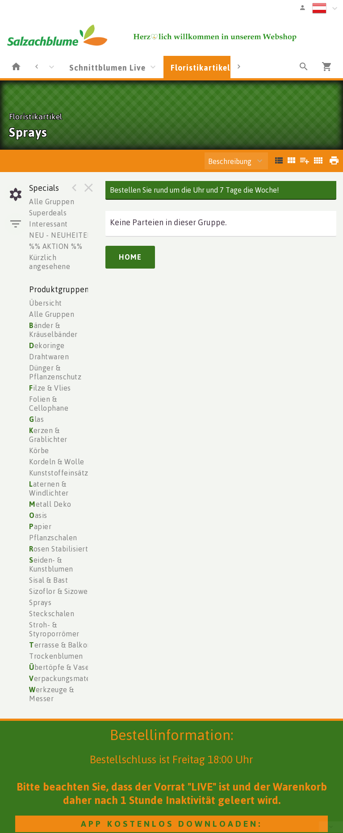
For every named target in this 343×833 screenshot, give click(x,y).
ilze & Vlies (50, 387)
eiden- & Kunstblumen (51, 564)
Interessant (48, 223)
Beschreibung (229, 161)
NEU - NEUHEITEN (61, 235)
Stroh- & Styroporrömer (54, 629)
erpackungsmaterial (65, 678)
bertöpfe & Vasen (61, 667)
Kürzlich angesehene (49, 262)
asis (38, 515)
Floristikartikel (200, 67)
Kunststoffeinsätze (60, 472)
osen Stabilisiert (58, 548)
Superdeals (48, 212)
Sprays (40, 602)
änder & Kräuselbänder (53, 330)
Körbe (39, 450)
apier (40, 526)
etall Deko (50, 504)
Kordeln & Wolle (56, 461)
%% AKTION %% (55, 246)
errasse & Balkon (60, 644)
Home (130, 256)
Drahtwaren (49, 356)
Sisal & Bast (48, 580)
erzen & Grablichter (48, 435)
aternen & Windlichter (49, 488)
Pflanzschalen (53, 537)
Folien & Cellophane (48, 403)
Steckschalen (51, 613)
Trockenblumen (56, 656)
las (36, 419)
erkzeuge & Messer (51, 694)
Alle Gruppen (51, 201)
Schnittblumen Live (107, 67)
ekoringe (47, 345)
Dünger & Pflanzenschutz (55, 372)
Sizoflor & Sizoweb (60, 591)
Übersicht (45, 303)
